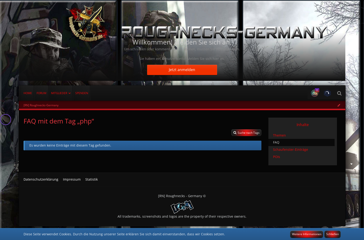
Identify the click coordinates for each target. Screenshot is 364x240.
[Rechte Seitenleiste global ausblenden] (339, 105)
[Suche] (339, 93)
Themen (279, 135)
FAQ (276, 142)
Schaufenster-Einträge (290, 149)
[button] (314, 93)
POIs (276, 156)
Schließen (332, 234)
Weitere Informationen (306, 234)
